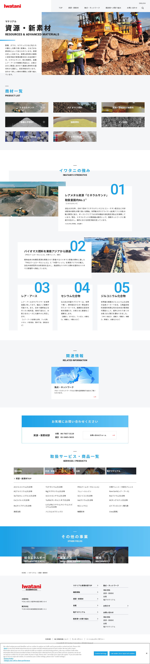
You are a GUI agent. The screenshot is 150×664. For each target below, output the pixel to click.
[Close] (146, 654)
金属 (75, 622)
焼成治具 (17, 521)
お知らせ (106, 622)
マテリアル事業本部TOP (82, 602)
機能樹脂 (76, 609)
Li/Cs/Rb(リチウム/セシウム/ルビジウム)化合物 (59, 515)
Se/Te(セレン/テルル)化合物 (25, 504)
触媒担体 (81, 521)
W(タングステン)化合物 (118, 509)
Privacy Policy (8, 660)
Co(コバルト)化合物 (21, 509)
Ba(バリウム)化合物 (117, 504)
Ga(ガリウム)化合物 (85, 509)
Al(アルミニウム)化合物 (23, 499)
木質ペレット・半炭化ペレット (121, 494)
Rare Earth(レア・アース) (119, 499)
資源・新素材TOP (23, 485)
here (5, 649)
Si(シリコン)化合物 (85, 504)
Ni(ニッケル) (83, 515)
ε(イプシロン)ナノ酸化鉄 (118, 515)
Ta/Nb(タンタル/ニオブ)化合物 (58, 509)
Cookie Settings (101, 655)
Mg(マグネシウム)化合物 (55, 499)
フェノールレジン (84, 499)
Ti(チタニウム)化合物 (54, 494)
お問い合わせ (132, 7)
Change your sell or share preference (17, 662)
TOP (60, 7)
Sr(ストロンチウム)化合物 (56, 504)
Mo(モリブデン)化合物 (22, 515)
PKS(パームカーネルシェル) (88, 494)
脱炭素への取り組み (113, 7)
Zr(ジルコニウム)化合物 (23, 494)
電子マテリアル (79, 629)
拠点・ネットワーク (92, 7)
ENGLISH (142, 3)
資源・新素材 (73, 7)
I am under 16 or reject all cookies (123, 655)
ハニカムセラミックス (54, 521)
